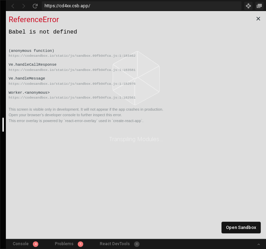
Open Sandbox (241, 227)
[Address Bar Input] (141, 5)
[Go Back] (13, 6)
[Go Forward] (24, 6)
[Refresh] (35, 6)
